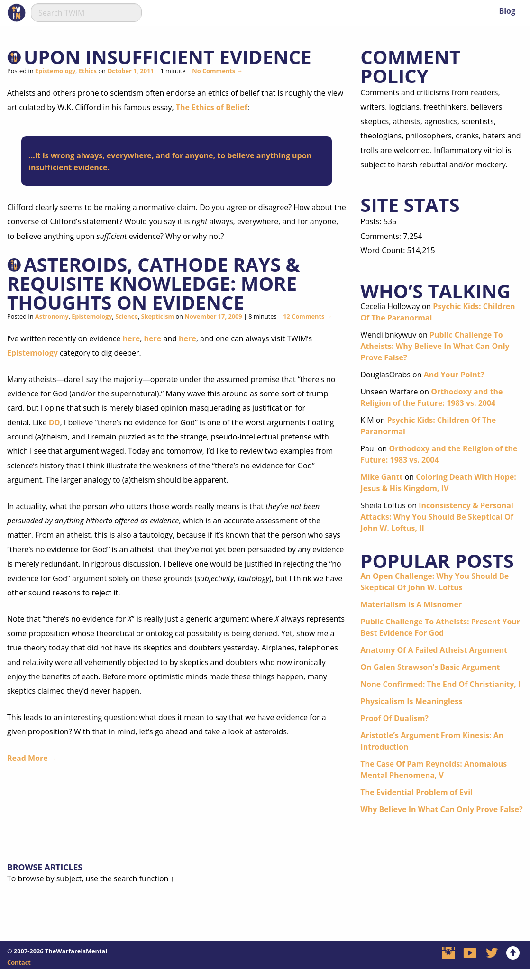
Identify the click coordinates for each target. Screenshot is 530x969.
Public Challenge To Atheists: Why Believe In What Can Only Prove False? (434, 346)
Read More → (32, 758)
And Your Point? (454, 374)
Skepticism (157, 316)
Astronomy (52, 316)
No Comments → (217, 70)
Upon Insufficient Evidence (167, 57)
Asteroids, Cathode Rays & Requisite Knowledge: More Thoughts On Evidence (153, 283)
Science (126, 316)
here (131, 338)
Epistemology (55, 70)
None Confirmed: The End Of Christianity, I (440, 684)
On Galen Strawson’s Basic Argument (430, 667)
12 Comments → (307, 316)
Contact (19, 962)
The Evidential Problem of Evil (416, 792)
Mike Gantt (381, 477)
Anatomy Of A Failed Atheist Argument (433, 650)
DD (54, 422)
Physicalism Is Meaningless (411, 701)
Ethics (88, 70)
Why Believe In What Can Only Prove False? (441, 809)
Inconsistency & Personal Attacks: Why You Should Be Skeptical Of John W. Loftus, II (436, 516)
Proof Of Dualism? (394, 718)
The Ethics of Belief (211, 107)
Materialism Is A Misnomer (411, 604)
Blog (507, 11)
